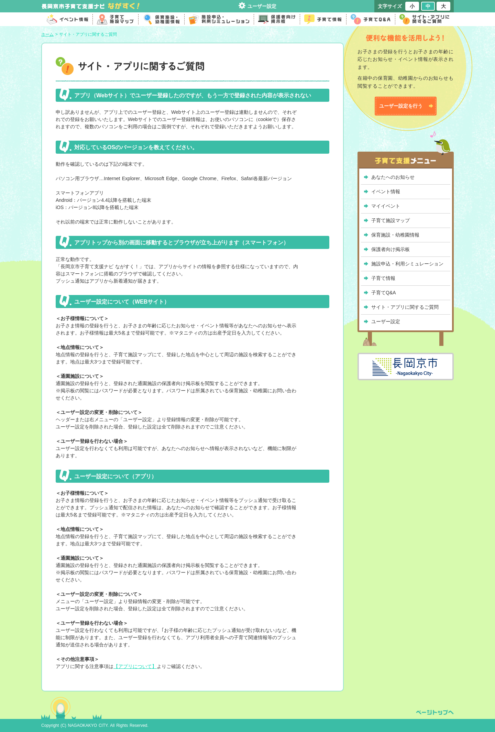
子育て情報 (383, 278)
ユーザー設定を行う (400, 106)
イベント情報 (385, 191)
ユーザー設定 (262, 6)
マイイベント (385, 206)
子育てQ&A (383, 292)
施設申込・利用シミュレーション (407, 263)
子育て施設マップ (390, 220)
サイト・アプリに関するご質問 (405, 307)
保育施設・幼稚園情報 (395, 235)
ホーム (47, 34)
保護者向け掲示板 (390, 249)
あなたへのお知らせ (393, 177)
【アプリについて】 (135, 666)
